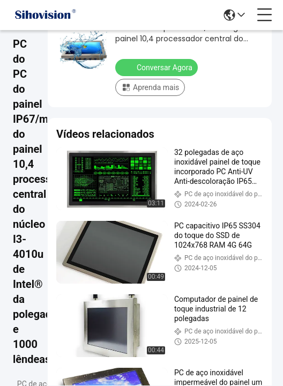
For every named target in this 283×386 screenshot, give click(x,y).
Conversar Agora (157, 67)
